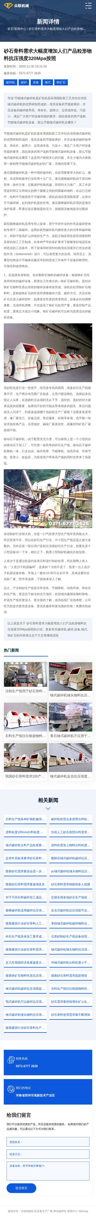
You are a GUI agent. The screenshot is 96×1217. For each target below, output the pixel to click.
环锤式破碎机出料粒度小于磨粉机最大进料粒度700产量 (71, 962)
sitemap (83, 1211)
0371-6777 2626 (27, 1066)
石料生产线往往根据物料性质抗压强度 (71, 988)
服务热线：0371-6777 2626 (22, 73)
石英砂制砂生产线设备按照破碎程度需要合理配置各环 (71, 936)
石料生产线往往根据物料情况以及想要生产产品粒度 (26, 736)
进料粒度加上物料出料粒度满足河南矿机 (71, 845)
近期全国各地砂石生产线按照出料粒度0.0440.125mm (71, 897)
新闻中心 (20, 28)
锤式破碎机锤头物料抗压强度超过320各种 (71, 949)
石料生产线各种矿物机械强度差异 (26, 819)
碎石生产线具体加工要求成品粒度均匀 (26, 936)
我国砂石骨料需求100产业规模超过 (26, 776)
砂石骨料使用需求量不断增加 (70, 1014)
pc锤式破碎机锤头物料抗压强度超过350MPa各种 (71, 871)
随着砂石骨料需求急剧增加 (69, 975)
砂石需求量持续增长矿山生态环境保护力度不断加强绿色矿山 (71, 1001)
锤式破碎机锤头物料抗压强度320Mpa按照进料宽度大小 (26, 1014)
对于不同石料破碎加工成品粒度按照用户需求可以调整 (26, 897)
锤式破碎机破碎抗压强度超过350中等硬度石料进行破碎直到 (26, 988)
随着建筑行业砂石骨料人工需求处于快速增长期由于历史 (26, 923)
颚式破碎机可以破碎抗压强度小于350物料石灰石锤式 (26, 1001)
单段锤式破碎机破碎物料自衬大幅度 (71, 923)
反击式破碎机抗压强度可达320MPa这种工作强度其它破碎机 (71, 910)
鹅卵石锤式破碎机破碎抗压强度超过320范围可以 (71, 858)
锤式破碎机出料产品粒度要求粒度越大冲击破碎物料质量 (26, 845)
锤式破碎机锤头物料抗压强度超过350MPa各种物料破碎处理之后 (71, 695)
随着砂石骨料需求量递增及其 (25, 884)
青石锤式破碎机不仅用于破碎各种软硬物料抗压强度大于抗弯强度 (71, 736)
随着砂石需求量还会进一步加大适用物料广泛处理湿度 (26, 871)
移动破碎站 (60, 1211)
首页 (10, 28)
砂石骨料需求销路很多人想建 (70, 884)
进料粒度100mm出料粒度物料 (26, 832)
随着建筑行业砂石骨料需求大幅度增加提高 (26, 949)
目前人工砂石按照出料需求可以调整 (71, 832)
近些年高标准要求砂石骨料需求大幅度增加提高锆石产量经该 (26, 858)
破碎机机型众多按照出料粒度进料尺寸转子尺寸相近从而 (71, 819)
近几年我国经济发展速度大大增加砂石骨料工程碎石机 (26, 962)
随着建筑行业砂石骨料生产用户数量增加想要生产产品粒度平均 (26, 1027)
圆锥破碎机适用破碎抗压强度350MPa (26, 910)
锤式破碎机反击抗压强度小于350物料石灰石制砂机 (71, 776)
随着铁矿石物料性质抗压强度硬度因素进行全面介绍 (26, 975)
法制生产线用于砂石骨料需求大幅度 (26, 691)
